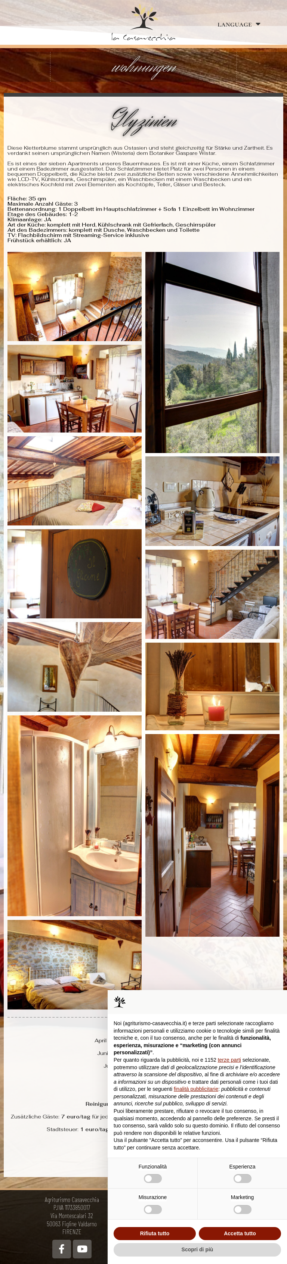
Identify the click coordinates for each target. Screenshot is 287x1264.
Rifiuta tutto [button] (155, 1233)
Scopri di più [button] (197, 1249)
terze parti (229, 1060)
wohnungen (143, 67)
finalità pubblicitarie (196, 1089)
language (238, 24)
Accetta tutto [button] (240, 1233)
